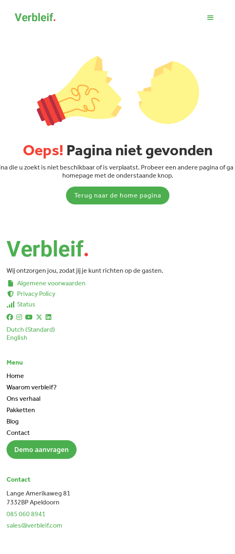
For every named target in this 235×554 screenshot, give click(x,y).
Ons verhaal (23, 398)
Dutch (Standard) (31, 329)
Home (15, 376)
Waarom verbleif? (32, 387)
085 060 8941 (26, 514)
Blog (13, 421)
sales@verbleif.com (34, 525)
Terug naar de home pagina (117, 195)
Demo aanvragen (41, 449)
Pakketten (21, 410)
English (17, 337)
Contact (18, 433)
